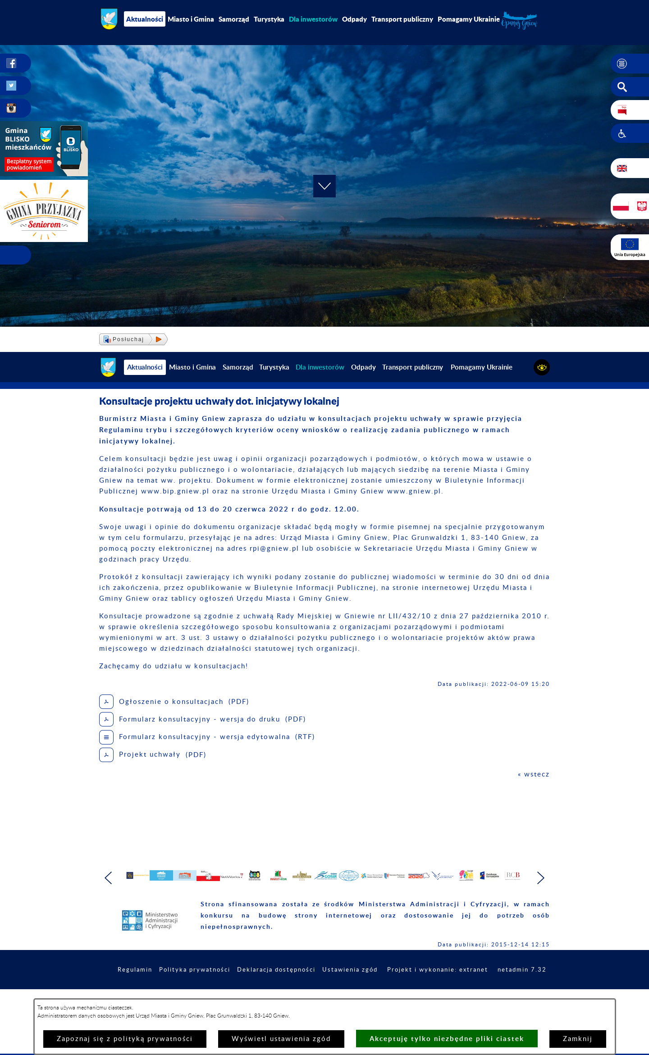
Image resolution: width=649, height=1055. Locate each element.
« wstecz (534, 774)
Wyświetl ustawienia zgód (281, 1039)
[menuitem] (313, 19)
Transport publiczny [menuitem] (402, 19)
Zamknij (578, 1039)
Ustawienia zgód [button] (401, 994)
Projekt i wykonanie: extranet (493, 994)
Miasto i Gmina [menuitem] (191, 19)
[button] (630, 64)
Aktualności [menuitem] (144, 19)
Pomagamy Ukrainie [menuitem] (469, 19)
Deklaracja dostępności (323, 994)
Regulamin (173, 994)
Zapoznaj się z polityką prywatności (125, 1039)
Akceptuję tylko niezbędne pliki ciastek (447, 1038)
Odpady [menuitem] (354, 19)
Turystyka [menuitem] (269, 19)
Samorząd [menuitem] (234, 19)
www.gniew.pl (414, 491)
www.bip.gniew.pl (175, 491)
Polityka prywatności (236, 994)
